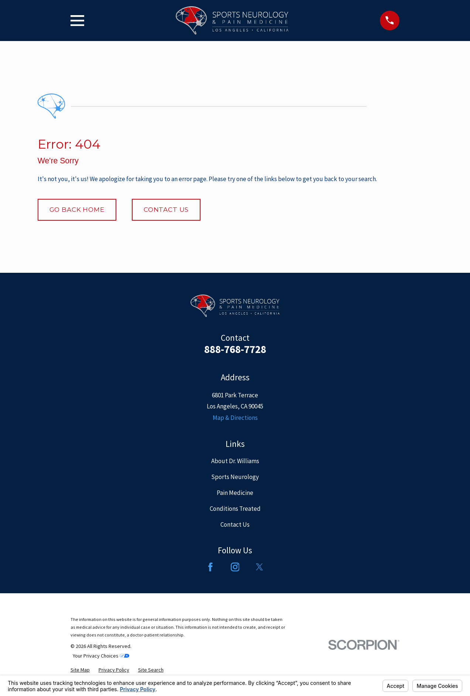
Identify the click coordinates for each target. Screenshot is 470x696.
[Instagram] (235, 567)
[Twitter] (259, 567)
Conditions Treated (235, 509)
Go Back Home (76, 209)
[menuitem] (80, 670)
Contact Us (166, 209)
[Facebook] (210, 567)
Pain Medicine (235, 493)
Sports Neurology (235, 477)
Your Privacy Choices (101, 655)
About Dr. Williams (235, 461)
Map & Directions (235, 418)
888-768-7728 (235, 349)
